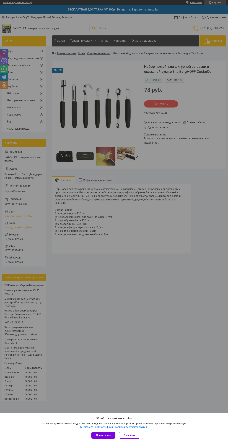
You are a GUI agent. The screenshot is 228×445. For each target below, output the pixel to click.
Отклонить (130, 435)
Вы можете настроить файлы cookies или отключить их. (113, 427)
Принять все (103, 435)
